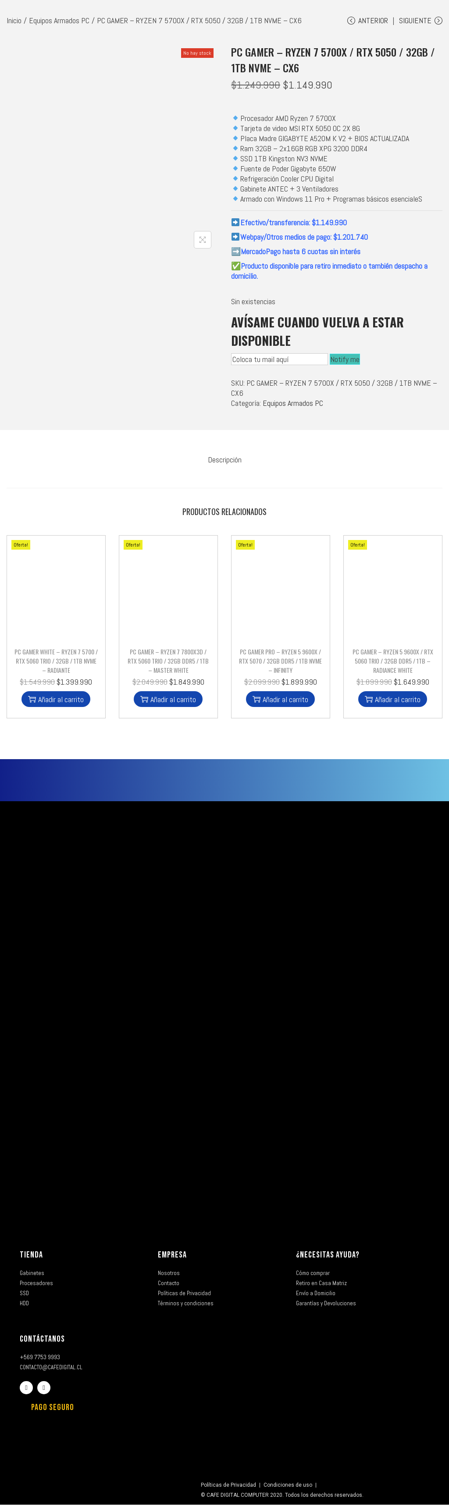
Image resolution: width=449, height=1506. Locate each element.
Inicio (14, 20)
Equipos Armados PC (59, 20)
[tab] (225, 462)
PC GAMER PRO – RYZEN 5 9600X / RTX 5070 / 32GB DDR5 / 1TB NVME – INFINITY (280, 662)
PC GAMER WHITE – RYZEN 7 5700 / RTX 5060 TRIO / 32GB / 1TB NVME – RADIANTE (56, 662)
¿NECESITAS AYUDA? (328, 1256)
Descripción (225, 462)
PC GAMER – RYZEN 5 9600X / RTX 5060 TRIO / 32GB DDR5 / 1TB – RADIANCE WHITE (393, 662)
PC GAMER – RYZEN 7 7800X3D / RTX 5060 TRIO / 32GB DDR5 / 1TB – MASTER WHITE (168, 662)
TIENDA (31, 1256)
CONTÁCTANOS (42, 1340)
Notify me (345, 363)
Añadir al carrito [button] (56, 700)
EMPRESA (172, 1256)
